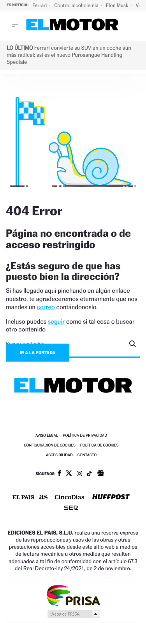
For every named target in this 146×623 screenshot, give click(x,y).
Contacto (87, 455)
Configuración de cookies (49, 445)
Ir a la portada (37, 352)
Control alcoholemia (77, 5)
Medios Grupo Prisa (73, 614)
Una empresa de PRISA (73, 595)
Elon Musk (117, 5)
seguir (56, 321)
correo (46, 307)
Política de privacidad (85, 436)
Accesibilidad (59, 455)
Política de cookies (99, 445)
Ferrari (40, 5)
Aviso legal (46, 436)
